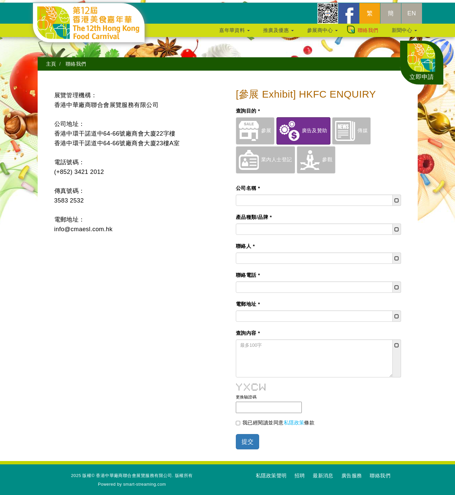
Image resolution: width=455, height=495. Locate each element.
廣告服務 (351, 473)
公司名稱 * (248, 185)
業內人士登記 (265, 157)
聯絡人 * (245, 243)
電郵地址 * (248, 301)
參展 (255, 128)
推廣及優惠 (278, 30)
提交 (248, 439)
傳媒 (352, 128)
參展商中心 (322, 30)
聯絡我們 (368, 30)
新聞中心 (404, 30)
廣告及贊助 (304, 128)
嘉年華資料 (234, 30)
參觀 (316, 157)
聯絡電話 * (248, 272)
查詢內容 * (248, 330)
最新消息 (323, 473)
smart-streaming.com (144, 481)
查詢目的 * (248, 108)
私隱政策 (294, 420)
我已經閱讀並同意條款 (275, 420)
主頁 (51, 61)
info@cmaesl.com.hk (83, 226)
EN (411, 13)
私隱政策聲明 (271, 473)
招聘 (299, 473)
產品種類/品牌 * (254, 214)
